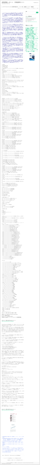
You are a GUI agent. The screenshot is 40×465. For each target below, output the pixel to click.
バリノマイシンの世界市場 (5, 446)
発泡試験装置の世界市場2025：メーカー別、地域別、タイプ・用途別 (31, 35)
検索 (26, 11)
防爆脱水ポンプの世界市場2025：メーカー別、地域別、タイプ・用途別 (32, 45)
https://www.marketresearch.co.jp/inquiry (8, 321)
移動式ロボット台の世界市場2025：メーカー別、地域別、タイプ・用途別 (32, 44)
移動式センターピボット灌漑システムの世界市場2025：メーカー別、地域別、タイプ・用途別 (32, 39)
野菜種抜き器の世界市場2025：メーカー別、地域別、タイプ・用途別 (31, 31)
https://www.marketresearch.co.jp (32, 21)
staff (3, 455)
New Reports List (36, 2)
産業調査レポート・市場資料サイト (13, 2)
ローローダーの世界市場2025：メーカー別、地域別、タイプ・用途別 (31, 42)
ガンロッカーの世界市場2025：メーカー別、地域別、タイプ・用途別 (31, 32)
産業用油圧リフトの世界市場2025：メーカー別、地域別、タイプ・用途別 (32, 37)
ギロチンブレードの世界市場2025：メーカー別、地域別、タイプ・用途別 (32, 51)
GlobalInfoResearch (12, 455)
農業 (3, 445)
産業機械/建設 (18, 455)
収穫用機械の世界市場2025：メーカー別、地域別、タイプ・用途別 (32, 29)
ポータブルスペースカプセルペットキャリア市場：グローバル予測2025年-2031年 (12, 447)
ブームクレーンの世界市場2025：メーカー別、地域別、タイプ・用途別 (32, 28)
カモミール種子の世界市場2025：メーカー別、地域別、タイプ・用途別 (32, 41)
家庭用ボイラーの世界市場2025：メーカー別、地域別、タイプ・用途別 (32, 47)
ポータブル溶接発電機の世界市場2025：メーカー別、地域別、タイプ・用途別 (32, 34)
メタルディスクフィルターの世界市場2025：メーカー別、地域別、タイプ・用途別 (32, 49)
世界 (16, 455)
